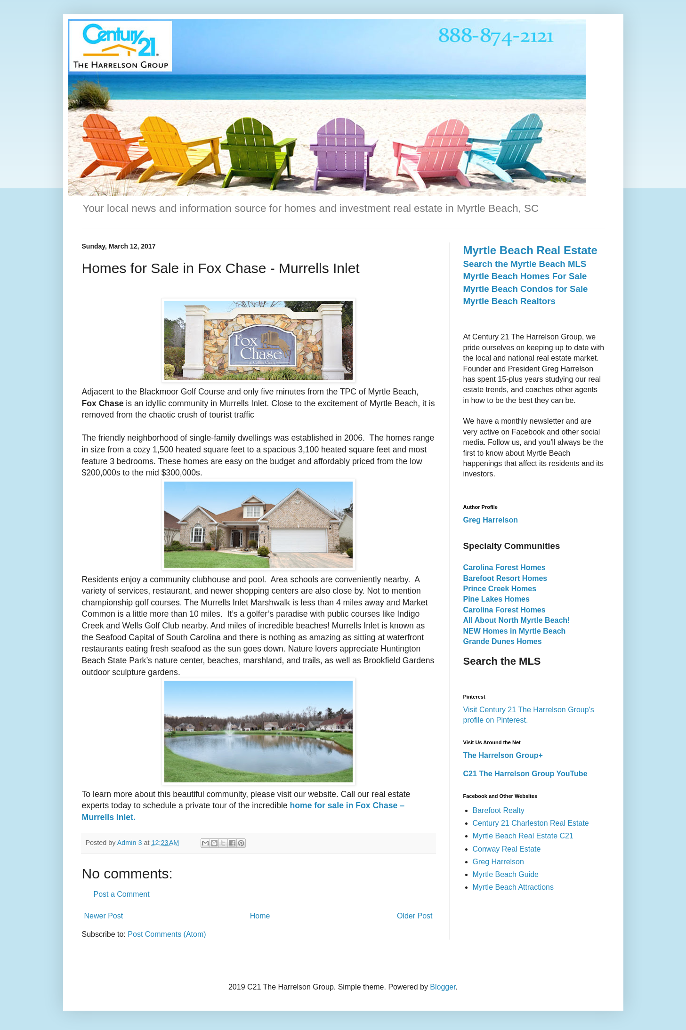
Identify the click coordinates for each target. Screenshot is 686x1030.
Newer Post (103, 916)
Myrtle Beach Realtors (509, 301)
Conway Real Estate (507, 849)
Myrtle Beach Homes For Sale (525, 276)
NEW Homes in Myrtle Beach (514, 631)
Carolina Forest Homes (504, 567)
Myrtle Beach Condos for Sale (525, 289)
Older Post (415, 916)
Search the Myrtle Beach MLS (525, 264)
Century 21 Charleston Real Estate (531, 823)
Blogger (442, 987)
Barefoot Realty (499, 810)
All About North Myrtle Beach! (516, 620)
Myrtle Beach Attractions (513, 887)
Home (260, 916)
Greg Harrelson (498, 862)
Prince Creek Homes (500, 589)
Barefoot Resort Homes (505, 578)
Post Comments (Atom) (167, 934)
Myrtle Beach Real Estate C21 (523, 836)
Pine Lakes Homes (496, 599)
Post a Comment (122, 894)
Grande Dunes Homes (502, 641)
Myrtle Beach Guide (506, 874)
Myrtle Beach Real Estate (530, 250)
